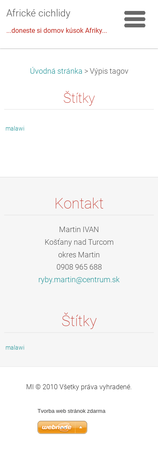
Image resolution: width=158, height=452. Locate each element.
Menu (134, 19)
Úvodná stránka (56, 71)
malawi (14, 128)
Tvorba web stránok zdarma (71, 411)
